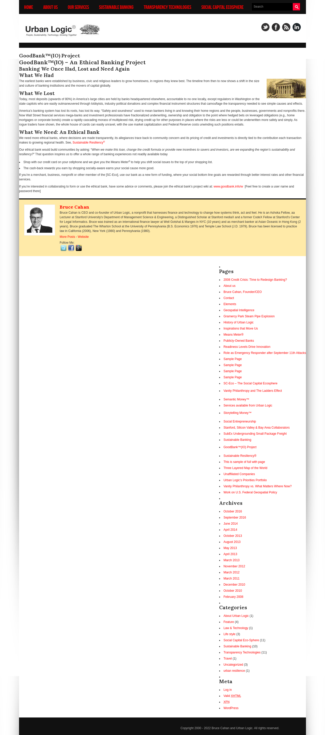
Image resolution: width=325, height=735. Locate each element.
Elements (229, 304)
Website (83, 237)
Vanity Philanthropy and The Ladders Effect (252, 391)
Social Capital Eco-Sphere (241, 640)
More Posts (67, 237)
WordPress (230, 708)
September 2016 (234, 517)
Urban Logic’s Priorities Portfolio (245, 480)
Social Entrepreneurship (239, 421)
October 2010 (232, 590)
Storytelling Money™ (237, 413)
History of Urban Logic (238, 322)
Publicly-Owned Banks (238, 340)
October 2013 (232, 536)
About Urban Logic (236, 616)
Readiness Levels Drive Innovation (246, 347)
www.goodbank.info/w (228, 186)
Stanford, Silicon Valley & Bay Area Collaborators (256, 427)
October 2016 (232, 511)
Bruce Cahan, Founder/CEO (242, 292)
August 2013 (231, 542)
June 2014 (230, 523)
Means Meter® (233, 334)
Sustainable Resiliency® (239, 456)
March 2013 (231, 560)
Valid (232, 696)
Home (28, 7)
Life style (229, 634)
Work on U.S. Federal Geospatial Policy (250, 492)
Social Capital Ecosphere (222, 7)
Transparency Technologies (167, 7)
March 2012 (231, 572)
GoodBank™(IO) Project (239, 447)
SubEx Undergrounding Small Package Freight (255, 433)
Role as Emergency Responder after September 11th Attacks (264, 353)
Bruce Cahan (74, 207)
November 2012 (234, 566)
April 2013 (230, 554)
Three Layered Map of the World (245, 468)
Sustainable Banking (116, 7)
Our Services (78, 7)
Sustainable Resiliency (89, 142)
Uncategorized (233, 664)
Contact (228, 298)
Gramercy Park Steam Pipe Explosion (248, 316)
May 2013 (230, 548)
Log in (227, 690)
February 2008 (233, 597)
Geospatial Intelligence (238, 310)
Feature (228, 622)
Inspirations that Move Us (240, 328)
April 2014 (230, 529)
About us (50, 7)
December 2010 (234, 584)
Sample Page (232, 359)
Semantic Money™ (236, 399)
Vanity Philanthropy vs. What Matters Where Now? (257, 486)
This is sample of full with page (244, 462)
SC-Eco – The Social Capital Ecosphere (250, 383)
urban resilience (234, 671)
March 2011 (231, 578)
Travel (227, 658)
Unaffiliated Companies (239, 474)
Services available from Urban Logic (247, 405)
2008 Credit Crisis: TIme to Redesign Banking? (255, 280)
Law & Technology (235, 628)
